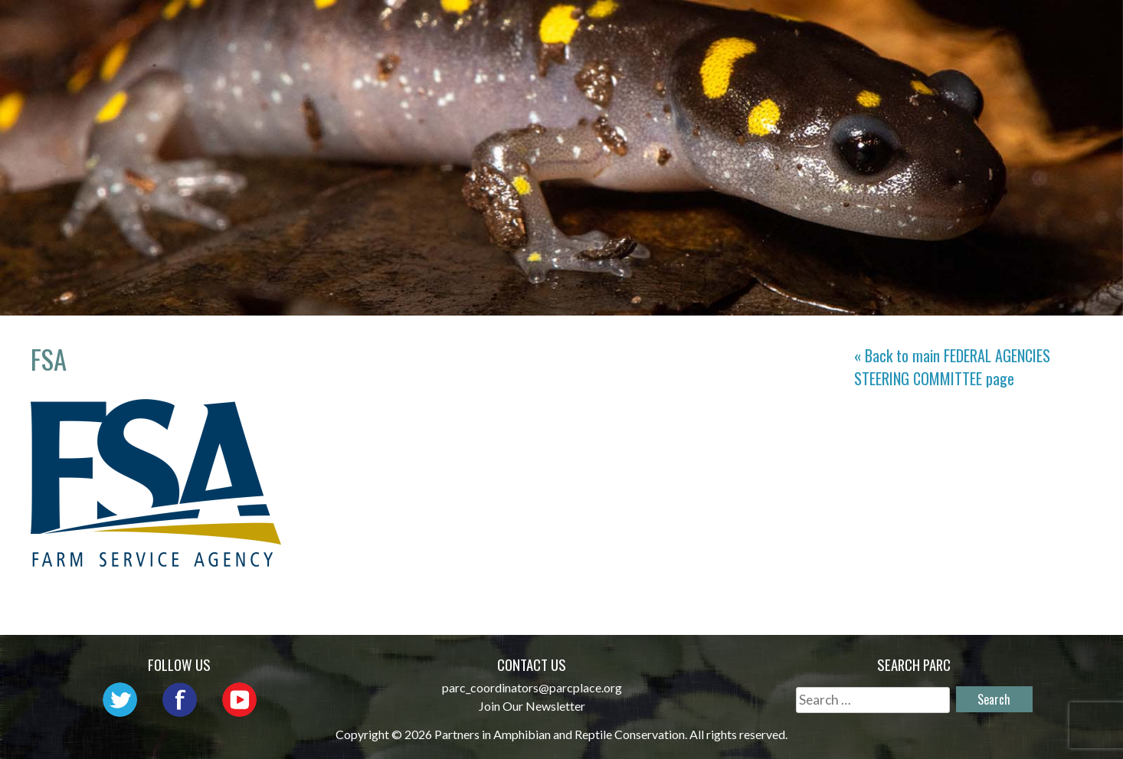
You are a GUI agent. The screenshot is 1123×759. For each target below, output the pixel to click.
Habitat (865, 27)
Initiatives (768, 27)
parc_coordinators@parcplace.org (532, 687)
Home (374, 27)
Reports (950, 27)
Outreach (662, 27)
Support (1037, 27)
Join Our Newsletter (532, 705)
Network (566, 27)
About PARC (462, 27)
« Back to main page (952, 367)
